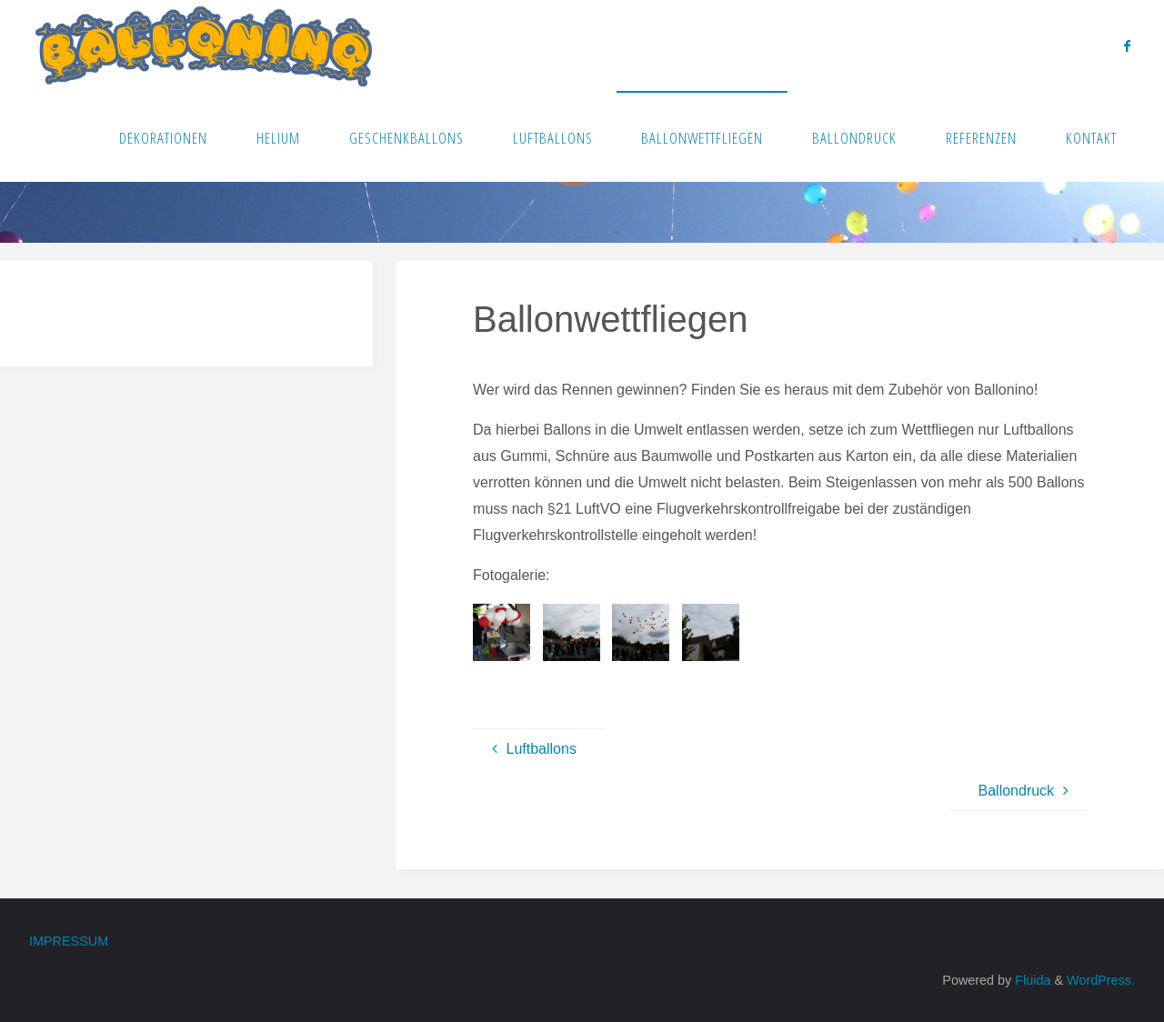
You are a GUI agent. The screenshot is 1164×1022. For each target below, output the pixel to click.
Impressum (68, 941)
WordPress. (1101, 980)
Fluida (1030, 980)
